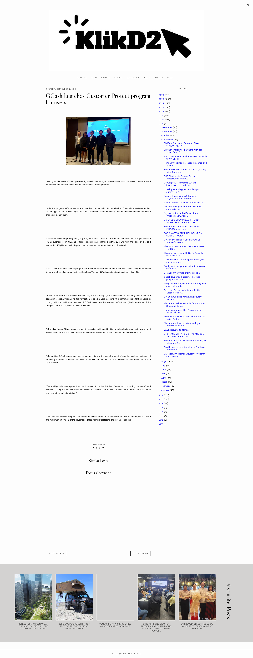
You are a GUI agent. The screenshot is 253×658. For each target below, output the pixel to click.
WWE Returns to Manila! (176, 330)
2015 (161, 407)
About (170, 78)
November (167, 131)
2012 (161, 420)
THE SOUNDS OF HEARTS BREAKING (183, 202)
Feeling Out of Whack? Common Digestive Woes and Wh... (180, 197)
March (164, 382)
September (167, 139)
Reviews (118, 78)
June (164, 369)
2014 (161, 411)
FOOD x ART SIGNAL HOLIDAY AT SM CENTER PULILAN (183, 234)
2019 (161, 123)
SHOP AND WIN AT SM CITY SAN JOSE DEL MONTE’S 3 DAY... (184, 335)
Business (105, 78)
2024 (162, 103)
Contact (158, 78)
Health (146, 78)
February (166, 386)
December (167, 127)
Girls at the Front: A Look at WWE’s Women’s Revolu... (182, 241)
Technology (132, 78)
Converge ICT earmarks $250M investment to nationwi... (180, 184)
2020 (162, 119)
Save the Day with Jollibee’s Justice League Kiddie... (182, 291)
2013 (161, 415)
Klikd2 (115, 654)
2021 (161, 115)
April (164, 378)
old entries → (140, 553)
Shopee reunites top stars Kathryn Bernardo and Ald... (182, 324)
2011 (161, 424)
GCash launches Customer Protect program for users (182, 278)
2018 (161, 395)
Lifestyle (82, 78)
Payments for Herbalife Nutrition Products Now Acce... (181, 214)
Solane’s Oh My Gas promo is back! (182, 273)
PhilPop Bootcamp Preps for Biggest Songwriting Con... (183, 144)
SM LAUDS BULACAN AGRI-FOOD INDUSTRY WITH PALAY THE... (181, 221)
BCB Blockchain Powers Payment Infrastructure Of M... (181, 177)
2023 (162, 107)
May (163, 373)
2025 (162, 99)
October (165, 135)
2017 (161, 399)
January (165, 390)
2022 (162, 111)
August (165, 361)
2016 (161, 403)
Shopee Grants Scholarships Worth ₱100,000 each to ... (182, 227)
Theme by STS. (134, 654)
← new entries (56, 553)
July (163, 365)
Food (94, 78)
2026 (162, 95)
